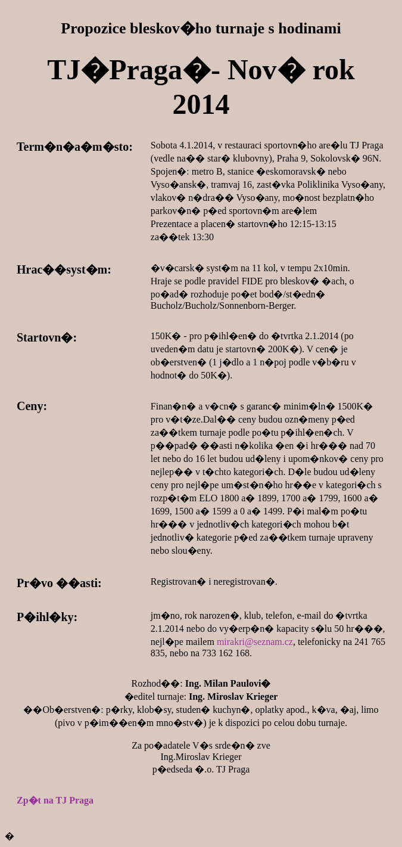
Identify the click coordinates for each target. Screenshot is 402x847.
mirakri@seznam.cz (255, 642)
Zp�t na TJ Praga (55, 800)
